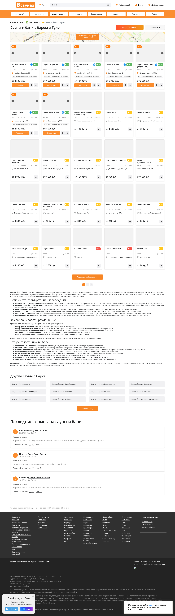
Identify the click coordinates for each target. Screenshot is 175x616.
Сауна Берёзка (49, 160)
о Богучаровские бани (39, 477)
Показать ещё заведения (87, 277)
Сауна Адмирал (113, 64)
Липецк (86, 530)
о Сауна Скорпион (38, 430)
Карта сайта (17, 547)
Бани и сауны (43, 517)
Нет (39, 444)
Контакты (16, 525)
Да (31, 444)
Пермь (105, 528)
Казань (67, 541)
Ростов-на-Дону (109, 530)
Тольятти (126, 520)
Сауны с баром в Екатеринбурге (24, 391)
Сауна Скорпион (50, 64)
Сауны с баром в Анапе (21, 384)
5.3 (130, 160)
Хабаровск (126, 533)
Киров (85, 522)
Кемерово (87, 520)
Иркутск (67, 538)
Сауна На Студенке (83, 160)
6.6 (130, 204)
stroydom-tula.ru (148, 527)
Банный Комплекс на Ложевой (52, 205)
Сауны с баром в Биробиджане (64, 384)
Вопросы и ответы (19, 522)
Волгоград (68, 528)
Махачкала (87, 533)
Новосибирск (107, 517)
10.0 (129, 65)
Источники (42, 528)
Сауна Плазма (80, 248)
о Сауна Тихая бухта (36, 454)
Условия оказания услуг (21, 544)
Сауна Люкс (48, 248)
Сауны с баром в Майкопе (62, 399)
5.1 (36, 160)
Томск (124, 522)
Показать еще (87, 408)
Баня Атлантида (19, 248)
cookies (152, 605)
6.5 (68, 204)
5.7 (162, 112)
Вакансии (15, 520)
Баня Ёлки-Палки (113, 204)
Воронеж (68, 530)
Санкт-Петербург (109, 538)
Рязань (105, 533)
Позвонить (20, 85)
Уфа (123, 530)
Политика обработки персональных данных (21, 529)
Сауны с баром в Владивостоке (103, 384)
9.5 (68, 112)
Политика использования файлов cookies (21, 534)
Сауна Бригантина (114, 248)
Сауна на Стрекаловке (116, 160)
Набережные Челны (88, 539)
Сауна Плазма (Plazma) (18, 161)
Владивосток (69, 525)
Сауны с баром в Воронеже (141, 384)
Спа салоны (43, 525)
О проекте (16, 517)
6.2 (99, 160)
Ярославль (126, 541)
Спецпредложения (128, 27)
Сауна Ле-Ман (143, 204)
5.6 (130, 112)
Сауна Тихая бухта (17, 113)
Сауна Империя (81, 204)
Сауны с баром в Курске (21, 399)
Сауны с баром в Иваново (62, 391)
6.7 (99, 112)
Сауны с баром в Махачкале (102, 399)
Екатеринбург (69, 533)
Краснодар (87, 525)
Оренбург (106, 522)
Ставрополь (127, 517)
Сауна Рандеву (18, 204)
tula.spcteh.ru (147, 522)
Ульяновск (126, 528)
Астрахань (68, 517)
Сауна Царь (111, 112)
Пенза (104, 525)
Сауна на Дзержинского (144, 161)
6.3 (36, 249)
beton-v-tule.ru (147, 524)
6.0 (162, 160)
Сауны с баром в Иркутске (141, 391)
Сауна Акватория (51, 112)
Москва (86, 536)
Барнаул (67, 522)
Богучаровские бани (19, 65)
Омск (104, 520)
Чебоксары (126, 536)
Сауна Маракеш (144, 112)
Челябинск (126, 538)
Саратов (105, 541)
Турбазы (41, 522)
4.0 (99, 249)
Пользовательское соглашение (19, 540)
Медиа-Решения (158, 564)
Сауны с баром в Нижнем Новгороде (145, 399)
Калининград (88, 517)
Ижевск (67, 536)
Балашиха (68, 520)
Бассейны (42, 520)
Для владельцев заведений (18, 553)
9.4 (36, 65)
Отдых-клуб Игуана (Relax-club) (83, 113)
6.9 (99, 204)
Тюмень (125, 525)
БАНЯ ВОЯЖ (142, 248)
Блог (13, 549)
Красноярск (88, 528)
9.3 (68, 65)
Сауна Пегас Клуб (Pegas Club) (145, 65)
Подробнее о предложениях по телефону (25, 76)
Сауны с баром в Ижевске (101, 391)
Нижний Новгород (90, 543)
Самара (105, 536)
